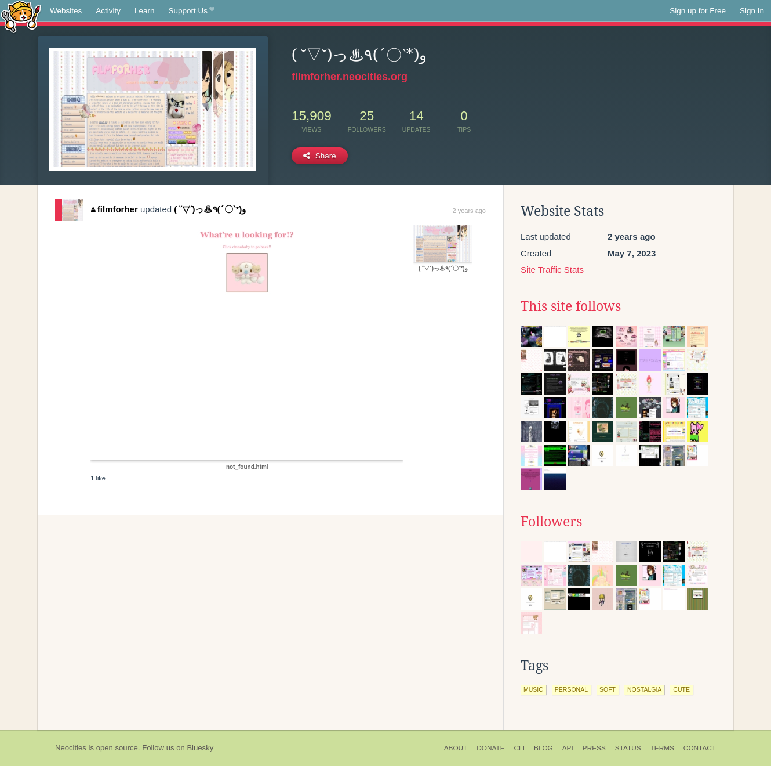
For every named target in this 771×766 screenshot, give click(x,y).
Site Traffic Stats (552, 269)
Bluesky (200, 747)
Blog (543, 748)
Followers (551, 521)
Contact (699, 748)
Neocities (70, 747)
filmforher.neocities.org (350, 76)
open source (117, 747)
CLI (519, 748)
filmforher (114, 209)
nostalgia (644, 689)
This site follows (571, 306)
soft (607, 689)
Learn (144, 10)
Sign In (752, 10)
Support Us (191, 11)
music (533, 689)
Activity (108, 10)
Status (628, 748)
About (456, 748)
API (567, 748)
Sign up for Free (698, 10)
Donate (490, 748)
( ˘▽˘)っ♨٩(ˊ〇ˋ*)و (210, 209)
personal (571, 689)
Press (594, 748)
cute (681, 689)
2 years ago (469, 210)
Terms (662, 748)
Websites (66, 10)
